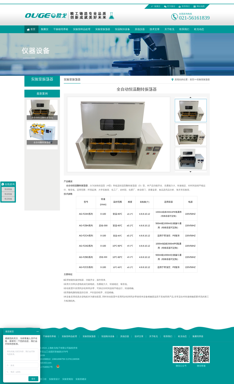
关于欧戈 (169, 29)
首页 (31, 29)
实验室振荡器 (102, 29)
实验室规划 (67, 379)
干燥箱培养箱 (60, 29)
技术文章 (155, 29)
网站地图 (201, 6)
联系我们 (186, 6)
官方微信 (171, 6)
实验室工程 (41, 379)
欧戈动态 (199, 29)
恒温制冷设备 (122, 29)
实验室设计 (54, 379)
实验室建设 (81, 379)
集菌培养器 (197, 336)
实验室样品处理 (81, 29)
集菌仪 (157, 6)
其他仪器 (140, 29)
